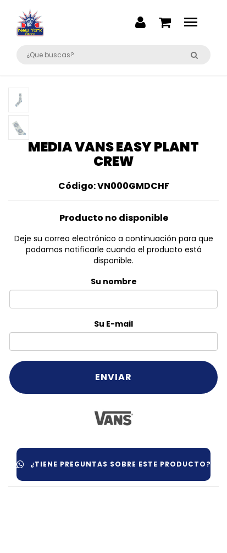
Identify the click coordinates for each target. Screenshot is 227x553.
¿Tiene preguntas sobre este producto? (113, 464)
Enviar (113, 377)
